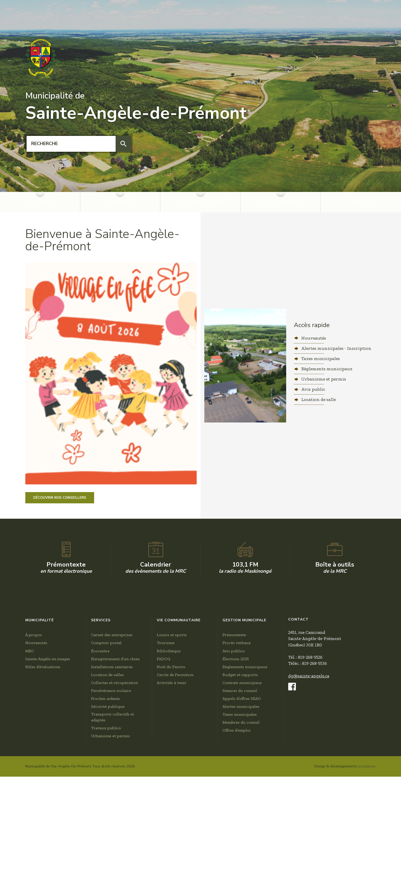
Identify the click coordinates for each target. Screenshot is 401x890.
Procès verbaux (236, 784)
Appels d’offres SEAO (241, 840)
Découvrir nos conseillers (59, 497)
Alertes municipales (240, 847)
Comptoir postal (106, 784)
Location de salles (107, 816)
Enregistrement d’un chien (115, 800)
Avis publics (233, 792)
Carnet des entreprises (111, 776)
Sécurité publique (108, 847)
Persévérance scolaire (111, 832)
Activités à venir (171, 824)
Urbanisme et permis (323, 379)
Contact (361, 202)
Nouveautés (313, 338)
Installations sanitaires (112, 808)
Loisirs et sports (172, 776)
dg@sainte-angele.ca (308, 817)
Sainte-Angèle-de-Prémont (136, 107)
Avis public (313, 389)
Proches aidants (105, 840)
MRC (29, 792)
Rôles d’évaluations (42, 808)
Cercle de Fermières (175, 816)
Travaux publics (106, 869)
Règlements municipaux (326, 369)
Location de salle (318, 399)
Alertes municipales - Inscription (336, 348)
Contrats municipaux (242, 824)
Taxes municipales (320, 358)
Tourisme (165, 784)
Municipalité (40, 202)
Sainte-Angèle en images (47, 800)
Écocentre (100, 792)
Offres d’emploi (236, 871)
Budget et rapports (240, 816)
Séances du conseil (239, 832)
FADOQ (163, 800)
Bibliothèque (169, 792)
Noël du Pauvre (171, 808)
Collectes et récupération (114, 824)
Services (120, 202)
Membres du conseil (241, 863)
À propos (33, 776)
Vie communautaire (200, 202)
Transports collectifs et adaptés (112, 858)
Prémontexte (234, 776)
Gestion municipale (281, 202)
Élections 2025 (235, 800)
